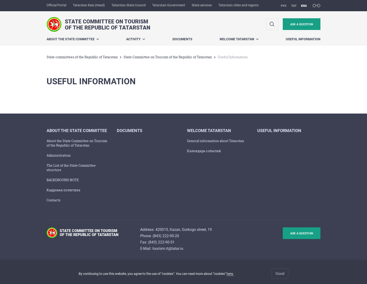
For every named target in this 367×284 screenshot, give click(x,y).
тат (294, 5)
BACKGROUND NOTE (63, 180)
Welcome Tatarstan (239, 39)
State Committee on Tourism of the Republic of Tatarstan (168, 57)
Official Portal (56, 5)
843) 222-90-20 (166, 236)
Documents (182, 39)
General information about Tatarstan (215, 141)
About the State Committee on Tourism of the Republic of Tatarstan (77, 143)
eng (304, 5)
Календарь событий (204, 151)
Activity (135, 39)
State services (202, 5)
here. (230, 274)
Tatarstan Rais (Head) (89, 5)
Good (279, 273)
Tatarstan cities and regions (238, 5)
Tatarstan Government (168, 5)
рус (284, 5)
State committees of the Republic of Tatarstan (82, 57)
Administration (59, 155)
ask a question (301, 24)
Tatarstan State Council (128, 5)
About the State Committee (73, 39)
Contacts (53, 200)
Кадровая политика (63, 190)
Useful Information (303, 39)
